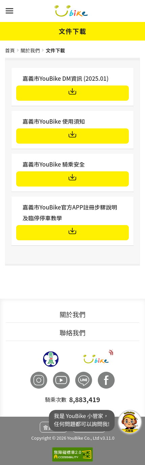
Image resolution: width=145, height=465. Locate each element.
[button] (9, 11)
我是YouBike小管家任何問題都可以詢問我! (130, 422)
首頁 (10, 50)
